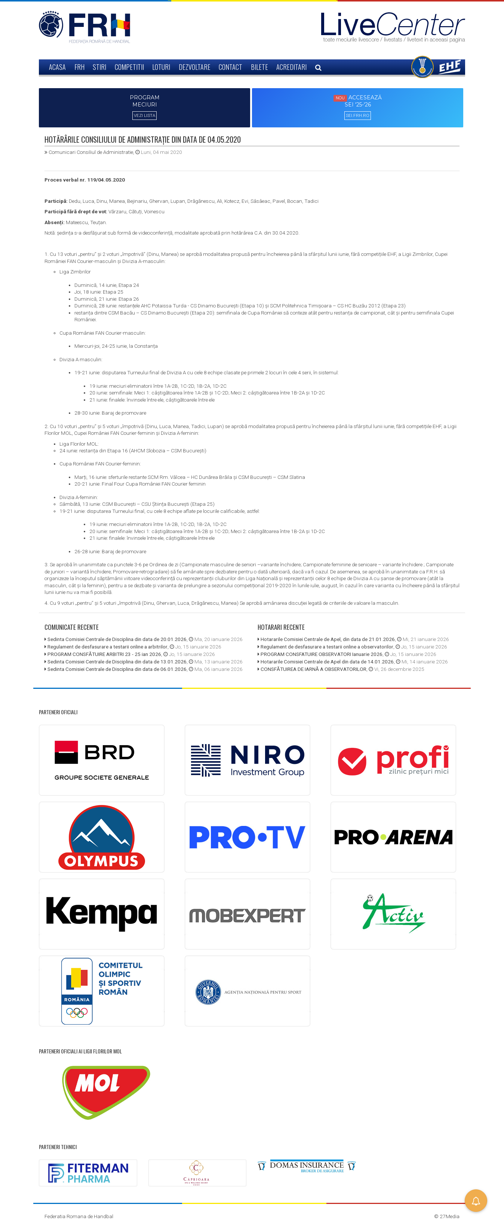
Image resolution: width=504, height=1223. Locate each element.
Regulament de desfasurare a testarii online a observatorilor (327, 645)
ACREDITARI (291, 67)
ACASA (57, 67)
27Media (450, 1215)
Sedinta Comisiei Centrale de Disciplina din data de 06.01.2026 (117, 668)
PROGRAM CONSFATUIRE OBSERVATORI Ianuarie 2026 (321, 653)
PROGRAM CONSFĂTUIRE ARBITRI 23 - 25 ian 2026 (104, 653)
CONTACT (230, 67)
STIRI (99, 67)
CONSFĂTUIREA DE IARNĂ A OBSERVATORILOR (313, 668)
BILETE (259, 67)
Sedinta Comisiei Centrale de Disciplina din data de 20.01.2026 (117, 638)
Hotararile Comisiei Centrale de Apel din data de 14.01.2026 (327, 660)
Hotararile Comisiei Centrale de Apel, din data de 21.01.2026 (328, 638)
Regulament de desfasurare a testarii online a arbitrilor (107, 645)
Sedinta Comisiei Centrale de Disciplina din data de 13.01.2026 (117, 660)
